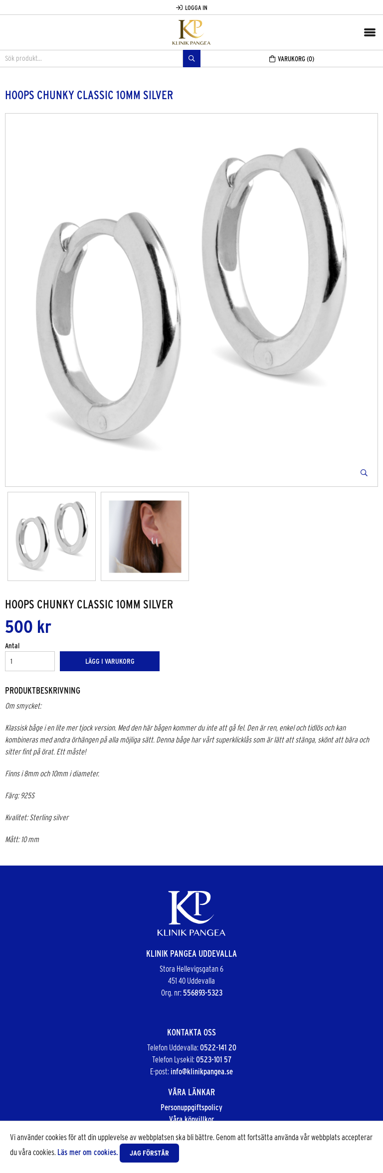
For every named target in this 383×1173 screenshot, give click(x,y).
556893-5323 (202, 993)
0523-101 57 (213, 1059)
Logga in (191, 7)
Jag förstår (149, 1153)
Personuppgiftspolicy (191, 1107)
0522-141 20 (218, 1047)
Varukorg (291, 59)
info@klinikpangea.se (202, 1071)
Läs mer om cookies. (87, 1152)
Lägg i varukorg (110, 661)
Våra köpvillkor (191, 1119)
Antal (12, 646)
